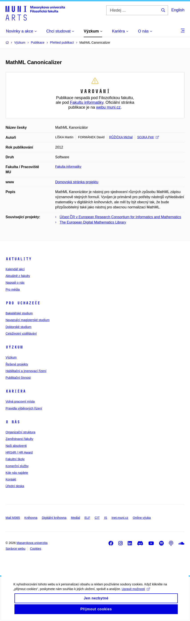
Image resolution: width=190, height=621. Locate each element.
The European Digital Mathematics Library (93, 222)
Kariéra (16, 391)
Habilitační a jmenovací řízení (26, 371)
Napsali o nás (15, 282)
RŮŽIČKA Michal (121, 137)
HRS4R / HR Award (19, 452)
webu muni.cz (108, 107)
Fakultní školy (15, 459)
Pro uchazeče (23, 303)
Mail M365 (13, 517)
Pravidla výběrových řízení (24, 408)
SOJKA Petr (148, 137)
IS (105, 517)
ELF (87, 517)
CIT (97, 517)
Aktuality (19, 259)
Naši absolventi (16, 446)
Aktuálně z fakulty (18, 276)
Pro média (13, 289)
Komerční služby (17, 466)
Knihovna (30, 517)
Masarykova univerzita (31, 543)
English (177, 10)
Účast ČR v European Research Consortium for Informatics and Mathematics (120, 217)
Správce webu (15, 548)
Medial (75, 517)
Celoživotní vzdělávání (21, 333)
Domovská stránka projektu (76, 182)
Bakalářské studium (19, 313)
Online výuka (142, 517)
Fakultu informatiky (86, 102)
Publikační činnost (18, 377)
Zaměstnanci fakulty (19, 439)
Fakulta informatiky (68, 166)
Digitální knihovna (54, 517)
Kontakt (11, 479)
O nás (13, 421)
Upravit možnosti (136, 591)
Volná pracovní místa (20, 401)
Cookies (35, 548)
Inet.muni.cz (119, 517)
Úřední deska (15, 486)
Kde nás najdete (17, 472)
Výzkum (14, 347)
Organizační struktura (20, 432)
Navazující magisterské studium (28, 320)
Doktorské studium (18, 327)
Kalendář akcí (15, 269)
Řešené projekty (17, 364)
